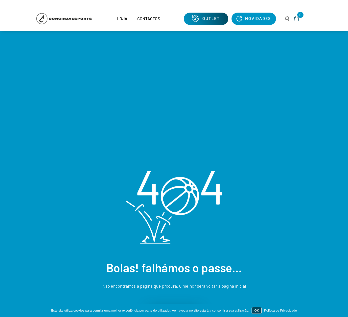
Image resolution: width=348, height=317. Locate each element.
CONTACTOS (148, 18)
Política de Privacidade (280, 310)
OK (256, 310)
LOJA (122, 18)
